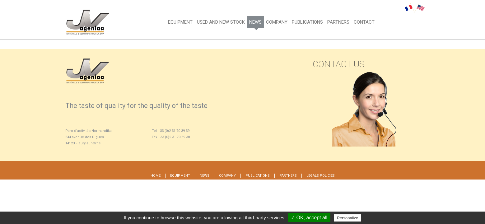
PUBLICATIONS (307, 22)
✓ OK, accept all (309, 217)
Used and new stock (221, 22)
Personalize (347, 218)
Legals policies (320, 176)
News (255, 22)
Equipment (180, 22)
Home (156, 176)
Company (276, 22)
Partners (338, 22)
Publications (257, 176)
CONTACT (364, 22)
